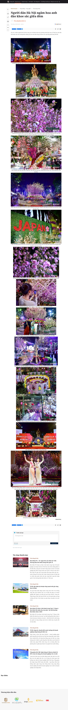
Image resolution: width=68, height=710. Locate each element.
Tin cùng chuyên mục (20, 555)
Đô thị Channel (14, 8)
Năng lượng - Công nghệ (25, 8)
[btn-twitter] (58, 29)
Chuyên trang (25, 1)
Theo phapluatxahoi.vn (20, 21)
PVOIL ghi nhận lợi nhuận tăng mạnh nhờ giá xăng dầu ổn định (44, 587)
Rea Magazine (37, 1)
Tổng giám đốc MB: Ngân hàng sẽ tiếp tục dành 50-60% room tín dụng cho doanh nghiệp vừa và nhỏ (44, 653)
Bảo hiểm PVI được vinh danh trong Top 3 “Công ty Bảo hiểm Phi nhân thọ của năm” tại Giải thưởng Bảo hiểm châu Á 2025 (44, 610)
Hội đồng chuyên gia (45, 1)
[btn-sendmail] (60, 29)
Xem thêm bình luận (17, 547)
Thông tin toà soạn (54, 1)
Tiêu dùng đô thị (36, 8)
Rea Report (31, 1)
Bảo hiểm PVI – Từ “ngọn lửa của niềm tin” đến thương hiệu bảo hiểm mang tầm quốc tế (43, 561)
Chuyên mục (18, 1)
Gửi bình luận (54, 543)
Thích (19, 525)
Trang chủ (12, 1)
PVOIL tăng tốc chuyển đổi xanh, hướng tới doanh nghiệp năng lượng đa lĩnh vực (44, 631)
